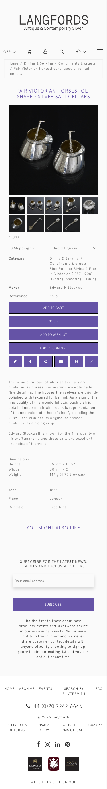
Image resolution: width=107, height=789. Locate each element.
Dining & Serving (38, 63)
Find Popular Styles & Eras (73, 269)
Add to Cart (53, 308)
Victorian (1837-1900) (73, 274)
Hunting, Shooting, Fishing (73, 279)
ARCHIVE (27, 689)
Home (13, 63)
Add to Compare (53, 348)
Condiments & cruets (77, 63)
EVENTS (45, 689)
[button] (46, 52)
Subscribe (53, 605)
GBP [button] (7, 52)
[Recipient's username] (53, 580)
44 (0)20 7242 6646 (53, 706)
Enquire (53, 321)
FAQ (99, 689)
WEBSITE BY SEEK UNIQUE (53, 782)
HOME (9, 689)
